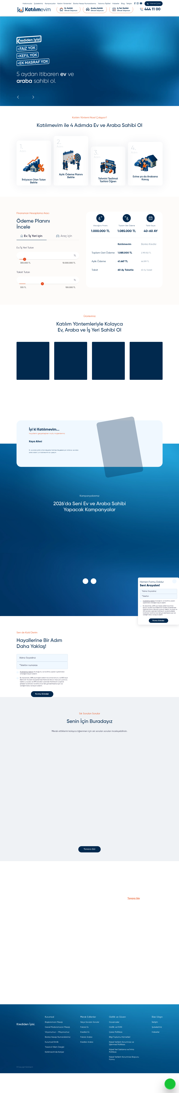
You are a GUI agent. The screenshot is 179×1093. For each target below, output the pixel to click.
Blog (123, 3)
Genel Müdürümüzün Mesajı (57, 1047)
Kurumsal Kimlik (52, 1062)
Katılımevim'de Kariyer (54, 1072)
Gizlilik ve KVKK (115, 1047)
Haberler (115, 3)
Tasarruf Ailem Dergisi (54, 1067)
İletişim (129, 3)
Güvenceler (114, 1042)
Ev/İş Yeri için (31, 249)
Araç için (64, 249)
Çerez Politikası (115, 1052)
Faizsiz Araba (86, 1057)
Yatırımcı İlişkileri (104, 3)
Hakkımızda (27, 3)
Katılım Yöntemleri (64, 3)
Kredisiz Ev (85, 1052)
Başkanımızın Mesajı (54, 1042)
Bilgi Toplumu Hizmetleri (119, 1057)
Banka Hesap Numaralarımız (84, 3)
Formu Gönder (158, 621)
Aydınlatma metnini (149, 601)
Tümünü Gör (89, 869)
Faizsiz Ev (84, 1047)
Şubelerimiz (38, 3)
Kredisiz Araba (86, 1062)
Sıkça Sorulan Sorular (89, 1042)
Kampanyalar (50, 3)
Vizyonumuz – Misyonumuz (57, 1052)
